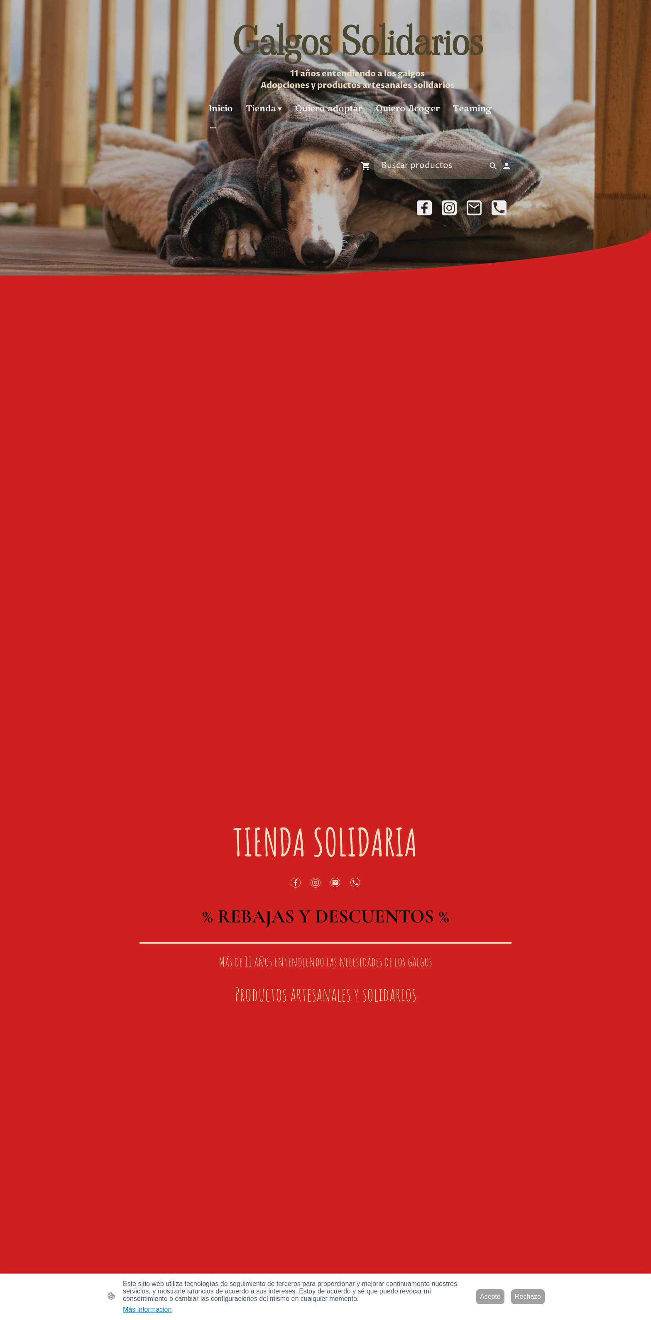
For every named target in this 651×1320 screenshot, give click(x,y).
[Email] (474, 207)
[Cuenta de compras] (507, 166)
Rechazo (528, 1296)
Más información (147, 1309)
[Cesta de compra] (367, 166)
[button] (493, 166)
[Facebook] (424, 207)
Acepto (490, 1296)
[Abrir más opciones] (213, 127)
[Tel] (499, 207)
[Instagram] (449, 207)
